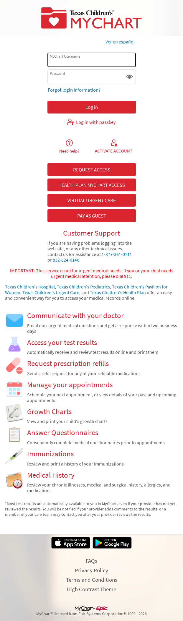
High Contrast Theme (91, 589)
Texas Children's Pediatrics (83, 287)
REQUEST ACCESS (91, 169)
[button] (129, 76)
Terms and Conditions (91, 579)
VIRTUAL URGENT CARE (91, 200)
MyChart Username (65, 56)
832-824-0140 (65, 260)
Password (57, 73)
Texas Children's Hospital (30, 287)
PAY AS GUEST (91, 216)
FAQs (91, 560)
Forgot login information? (74, 90)
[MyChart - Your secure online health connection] (91, 18)
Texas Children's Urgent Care (50, 292)
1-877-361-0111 (117, 254)
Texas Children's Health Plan (118, 292)
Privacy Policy (91, 570)
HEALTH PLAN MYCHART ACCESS (91, 185)
